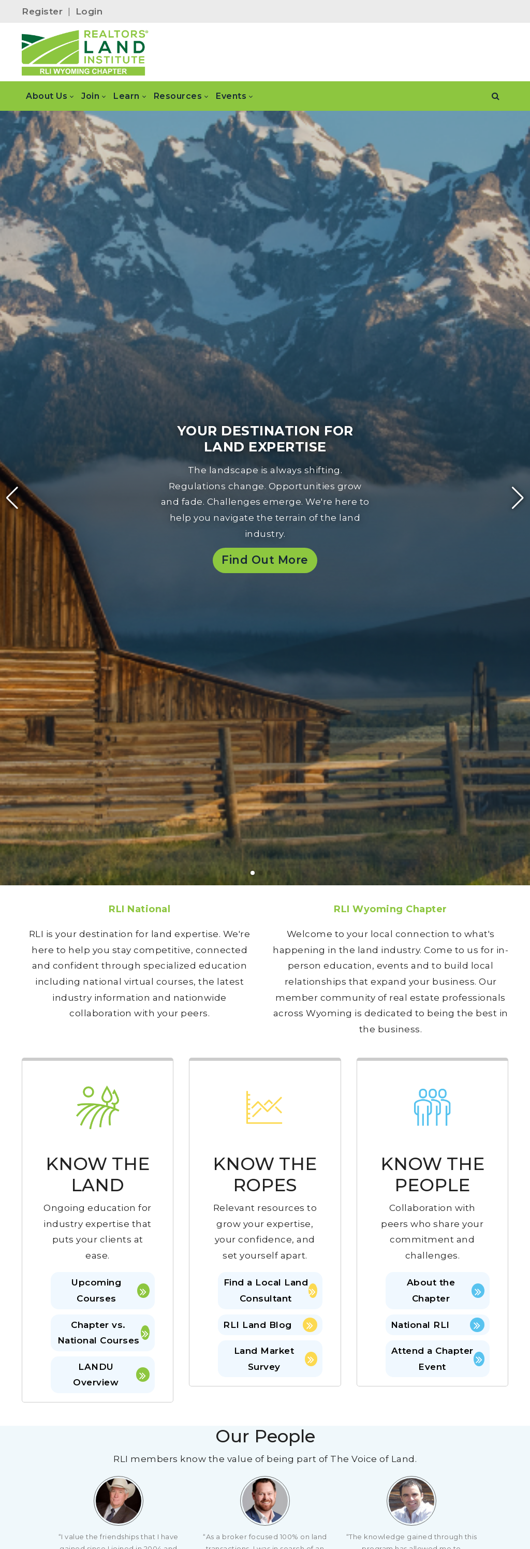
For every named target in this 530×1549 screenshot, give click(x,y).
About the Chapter (445, 1290)
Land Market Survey (275, 1359)
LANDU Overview (111, 1375)
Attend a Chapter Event (437, 1359)
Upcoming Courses (110, 1290)
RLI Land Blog (270, 1325)
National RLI (437, 1325)
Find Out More (265, 559)
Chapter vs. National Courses (103, 1333)
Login (89, 11)
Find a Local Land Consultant (270, 1290)
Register (42, 11)
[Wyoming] (88, 52)
